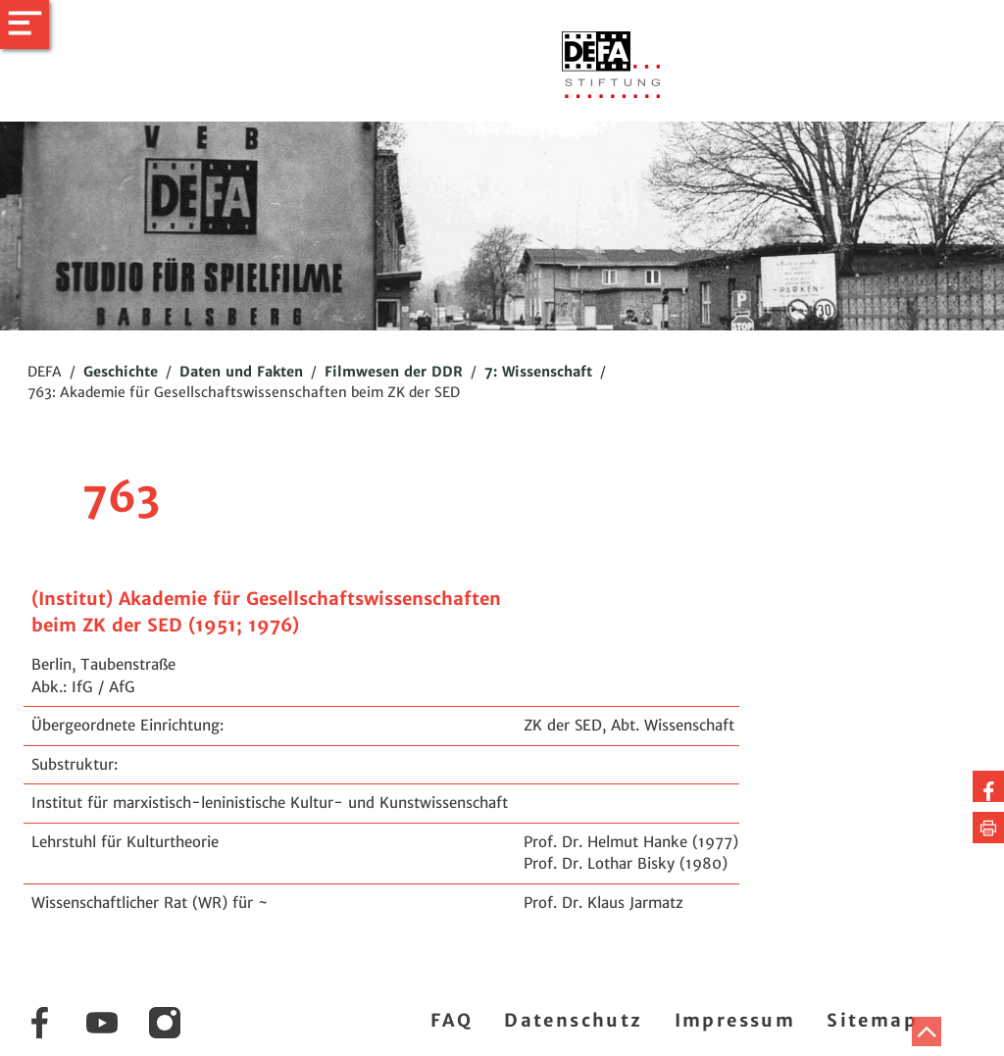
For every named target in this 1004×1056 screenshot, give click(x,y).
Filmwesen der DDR (394, 371)
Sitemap (872, 1020)
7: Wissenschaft (538, 371)
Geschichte (120, 371)
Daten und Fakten (241, 371)
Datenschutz (573, 1020)
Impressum (735, 1020)
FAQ (451, 1020)
